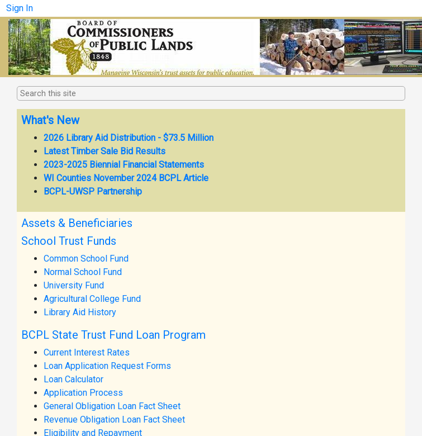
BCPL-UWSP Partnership (93, 191)
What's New (50, 120)
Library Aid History (80, 312)
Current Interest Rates (87, 352)
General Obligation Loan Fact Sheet (112, 406)
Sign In (19, 8)
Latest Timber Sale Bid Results (104, 151)
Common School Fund (86, 258)
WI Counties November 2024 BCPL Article (126, 178)
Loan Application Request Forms (107, 366)
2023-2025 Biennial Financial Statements (124, 164)
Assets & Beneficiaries (76, 223)
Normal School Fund (83, 272)
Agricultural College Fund (92, 298)
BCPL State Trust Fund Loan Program (113, 335)
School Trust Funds (68, 241)
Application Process (83, 392)
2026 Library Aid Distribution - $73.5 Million (129, 137)
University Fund (74, 285)
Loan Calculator (73, 379)
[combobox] (76, 94)
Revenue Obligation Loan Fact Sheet (114, 419)
